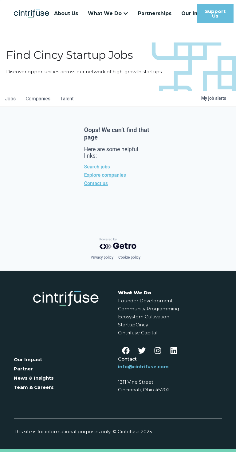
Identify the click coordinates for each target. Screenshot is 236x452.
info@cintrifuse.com (143, 366)
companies (38, 99)
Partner (23, 369)
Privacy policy (102, 257)
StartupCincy (133, 325)
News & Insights (34, 378)
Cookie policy (129, 257)
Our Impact (28, 359)
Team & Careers (34, 387)
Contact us (96, 183)
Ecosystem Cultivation (143, 317)
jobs (10, 99)
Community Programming (148, 309)
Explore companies (105, 175)
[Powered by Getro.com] (118, 243)
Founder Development (145, 301)
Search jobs (97, 167)
